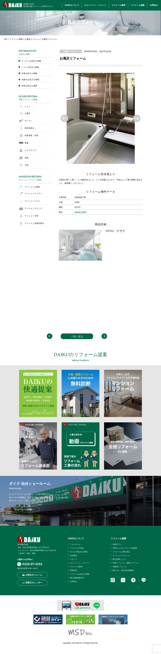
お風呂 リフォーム (71, 51)
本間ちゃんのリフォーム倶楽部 (125, 548)
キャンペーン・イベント (95, 5)
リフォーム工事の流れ (121, 552)
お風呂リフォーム (32, 39)
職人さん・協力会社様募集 (123, 570)
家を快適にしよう (120, 559)
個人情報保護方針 (77, 578)
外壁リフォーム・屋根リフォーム (126, 563)
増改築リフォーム (120, 567)
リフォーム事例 (118, 5)
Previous (64, 118)
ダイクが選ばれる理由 (78, 552)
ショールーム (75, 544)
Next (137, 118)
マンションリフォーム (121, 555)
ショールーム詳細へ (24, 509)
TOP (5, 39)
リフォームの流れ (77, 548)
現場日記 (73, 570)
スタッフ (73, 559)
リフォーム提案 (138, 5)
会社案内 (73, 555)
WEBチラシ (117, 544)
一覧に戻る (77, 336)
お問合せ (154, 5)
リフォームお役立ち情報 (79, 574)
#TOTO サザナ (81, 212)
